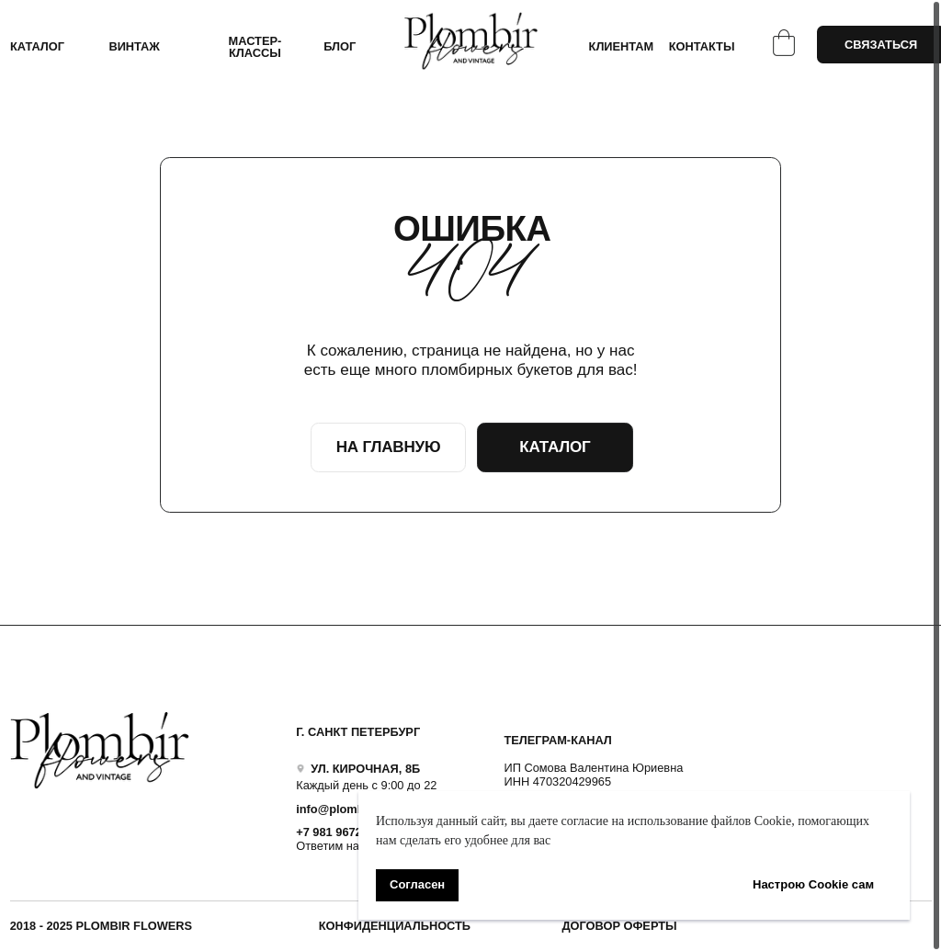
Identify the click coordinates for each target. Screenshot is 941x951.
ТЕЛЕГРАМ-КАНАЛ (557, 740)
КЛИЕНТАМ (621, 46)
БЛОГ (339, 46)
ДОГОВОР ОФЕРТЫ (618, 926)
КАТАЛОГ (37, 46)
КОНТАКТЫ (702, 46)
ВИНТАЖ (134, 46)
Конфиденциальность (394, 926)
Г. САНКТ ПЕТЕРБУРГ (358, 732)
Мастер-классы (255, 47)
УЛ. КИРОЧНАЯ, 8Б (365, 769)
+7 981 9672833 (338, 832)
